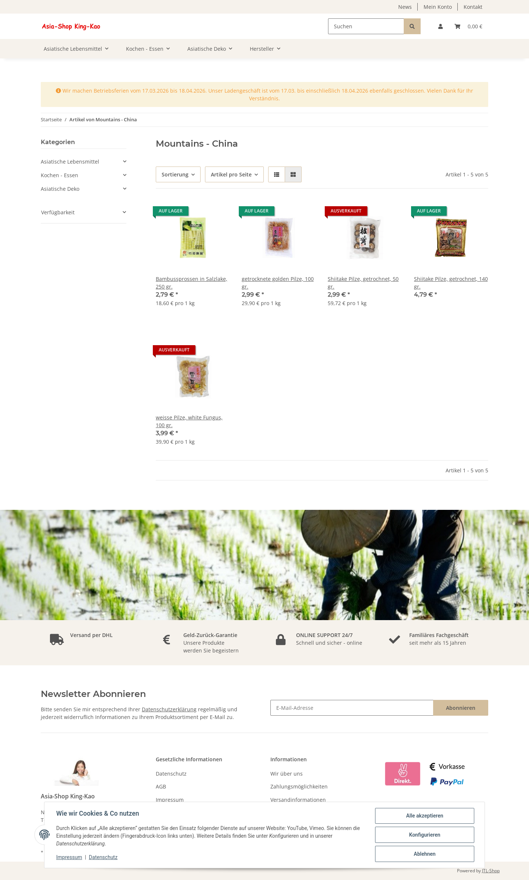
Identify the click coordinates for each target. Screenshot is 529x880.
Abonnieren (460, 707)
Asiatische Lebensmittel (70, 161)
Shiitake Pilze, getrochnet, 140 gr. (451, 282)
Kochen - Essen (59, 175)
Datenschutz (171, 773)
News (405, 6)
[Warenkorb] (468, 26)
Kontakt (473, 6)
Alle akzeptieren (424, 816)
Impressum (170, 799)
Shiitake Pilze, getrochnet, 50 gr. (363, 282)
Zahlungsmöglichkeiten (299, 786)
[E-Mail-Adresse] (351, 708)
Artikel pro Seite (231, 174)
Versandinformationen (298, 799)
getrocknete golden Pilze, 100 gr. (278, 282)
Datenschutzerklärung (169, 709)
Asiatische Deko (60, 188)
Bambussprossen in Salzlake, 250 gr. (191, 282)
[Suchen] (366, 26)
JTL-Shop (491, 871)
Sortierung (175, 174)
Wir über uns (286, 773)
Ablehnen (424, 854)
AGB (161, 786)
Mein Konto (438, 6)
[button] (440, 26)
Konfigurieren (424, 835)
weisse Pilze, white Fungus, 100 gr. (189, 421)
